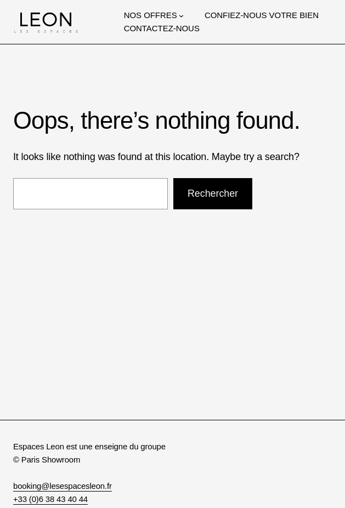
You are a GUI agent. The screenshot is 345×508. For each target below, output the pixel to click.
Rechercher (213, 193)
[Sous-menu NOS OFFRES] (181, 15)
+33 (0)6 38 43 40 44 (50, 499)
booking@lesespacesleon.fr (62, 485)
